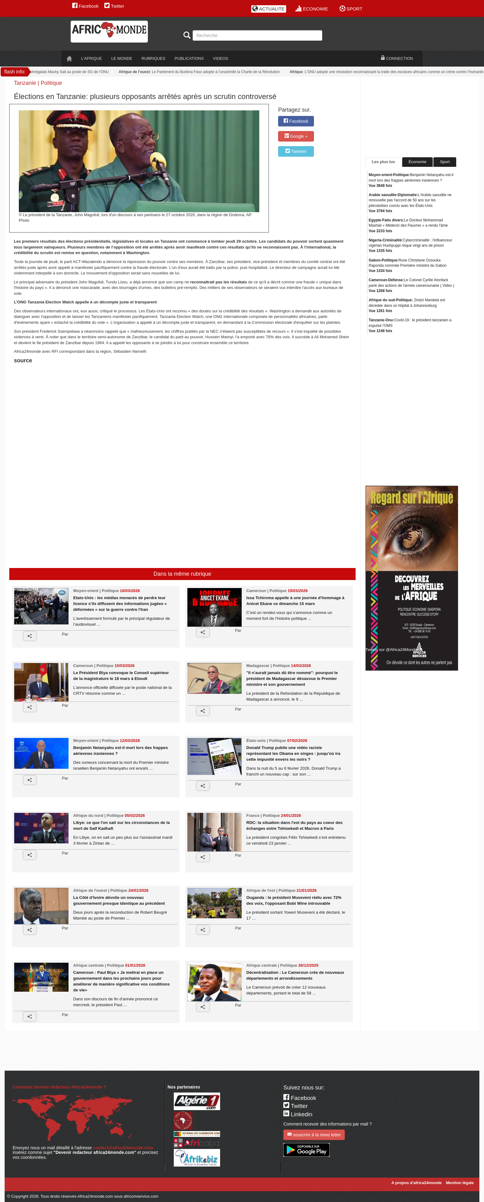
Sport (444, 161)
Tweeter (296, 151)
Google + (296, 136)
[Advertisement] (91, 381)
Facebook (85, 6)
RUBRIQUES (153, 58)
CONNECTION (397, 58)
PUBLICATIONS (189, 58)
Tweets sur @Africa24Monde (391, 649)
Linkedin (297, 1114)
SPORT (351, 9)
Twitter (114, 6)
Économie (418, 161)
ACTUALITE (268, 9)
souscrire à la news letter (314, 1134)
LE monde (121, 58)
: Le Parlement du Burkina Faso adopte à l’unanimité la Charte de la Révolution (201, 72)
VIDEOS (220, 58)
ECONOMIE (312, 9)
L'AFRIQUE (91, 58)
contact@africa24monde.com (123, 1147)
